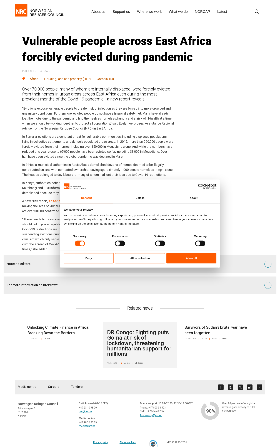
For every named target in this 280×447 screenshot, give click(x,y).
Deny (88, 258)
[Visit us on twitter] (240, 387)
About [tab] (194, 198)
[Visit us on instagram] (230, 387)
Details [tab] (140, 198)
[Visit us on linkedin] (249, 387)
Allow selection (140, 258)
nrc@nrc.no (85, 411)
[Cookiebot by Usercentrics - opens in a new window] (200, 186)
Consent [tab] (86, 198)
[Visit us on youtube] (259, 387)
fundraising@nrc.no (151, 415)
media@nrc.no (87, 426)
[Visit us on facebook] (221, 387)
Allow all (191, 258)
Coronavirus (105, 79)
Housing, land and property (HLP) (67, 79)
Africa (34, 79)
